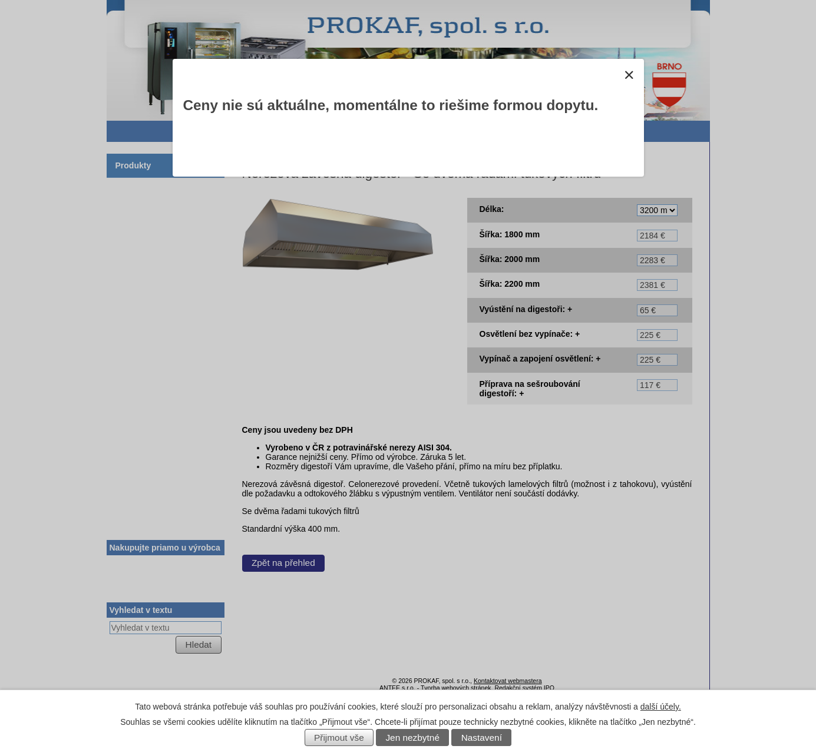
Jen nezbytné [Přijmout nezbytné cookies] (412, 738)
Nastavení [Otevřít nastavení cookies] (481, 738)
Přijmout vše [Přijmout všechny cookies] (339, 738)
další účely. (660, 706)
